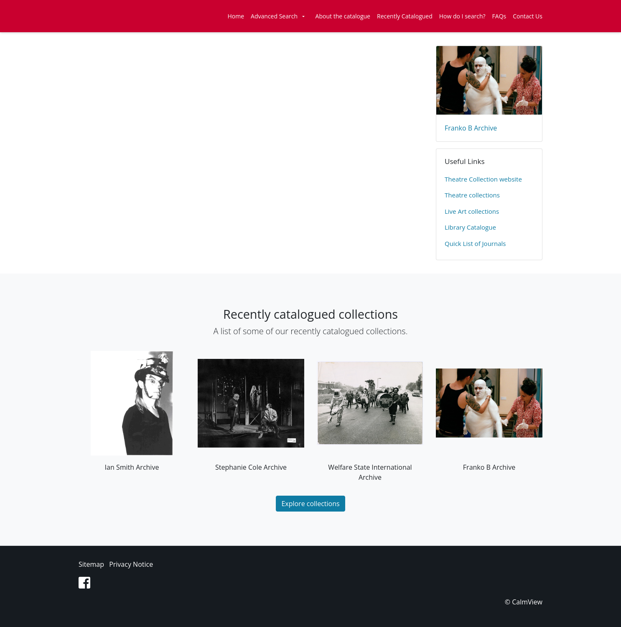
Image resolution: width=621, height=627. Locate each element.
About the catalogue (343, 16)
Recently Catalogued (405, 16)
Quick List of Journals (475, 243)
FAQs (499, 16)
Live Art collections (472, 211)
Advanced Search (274, 16)
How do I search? (462, 16)
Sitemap (91, 564)
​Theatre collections (472, 195)
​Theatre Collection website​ (483, 179)
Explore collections (310, 503)
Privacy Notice (131, 564)
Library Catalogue (470, 227)
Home (236, 16)
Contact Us (527, 16)
